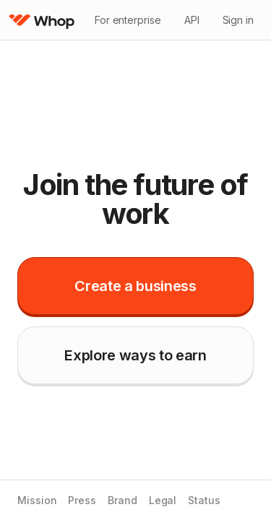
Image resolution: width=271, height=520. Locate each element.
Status (204, 501)
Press (82, 501)
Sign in (238, 20)
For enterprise (128, 20)
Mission (36, 501)
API (191, 20)
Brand (122, 501)
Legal (163, 501)
